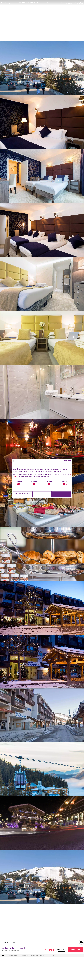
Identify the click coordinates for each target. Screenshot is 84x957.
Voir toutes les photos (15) (9, 942)
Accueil (2, 9)
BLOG (37, 2)
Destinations (22, 2)
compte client (51, 3)
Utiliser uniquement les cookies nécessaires (22, 494)
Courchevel (21, 9)
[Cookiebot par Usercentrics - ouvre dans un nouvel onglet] (65, 461)
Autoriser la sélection (42, 494)
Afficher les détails (64, 489)
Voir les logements (75, 949)
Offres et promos (30, 2)
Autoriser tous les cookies (61, 494)
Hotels (6, 9)
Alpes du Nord (15, 9)
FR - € (59, 3)
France (9, 9)
